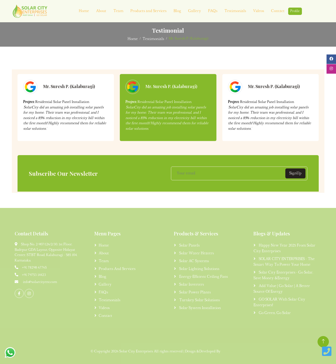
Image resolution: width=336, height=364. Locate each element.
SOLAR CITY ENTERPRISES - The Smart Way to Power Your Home (284, 262)
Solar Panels (189, 245)
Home (84, 11)
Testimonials (235, 11)
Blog (177, 11)
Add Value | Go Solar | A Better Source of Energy (282, 289)
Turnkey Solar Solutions (199, 300)
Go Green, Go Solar (274, 313)
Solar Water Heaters (196, 253)
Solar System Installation (199, 308)
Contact (278, 11)
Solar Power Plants (194, 292)
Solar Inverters (191, 285)
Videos (258, 11)
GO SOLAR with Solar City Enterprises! (279, 302)
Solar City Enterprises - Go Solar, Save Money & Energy (283, 275)
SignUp (295, 176)
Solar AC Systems (193, 261)
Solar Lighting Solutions (198, 269)
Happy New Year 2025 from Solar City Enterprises (284, 248)
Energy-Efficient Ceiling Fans (203, 277)
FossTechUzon (233, 351)
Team (118, 11)
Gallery (194, 11)
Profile (295, 11)
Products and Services (148, 11)
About (101, 11)
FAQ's (212, 11)
